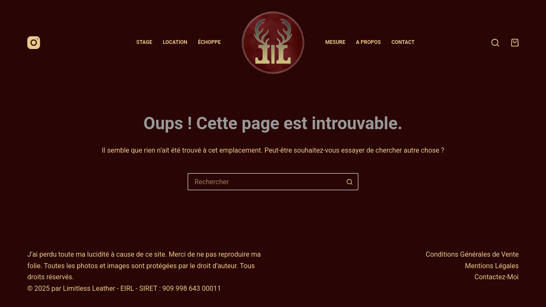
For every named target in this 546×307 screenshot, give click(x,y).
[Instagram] (33, 42)
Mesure (335, 42)
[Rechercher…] (264, 181)
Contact (403, 42)
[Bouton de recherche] (349, 181)
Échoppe (209, 42)
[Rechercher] (495, 42)
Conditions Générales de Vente (472, 254)
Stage (144, 42)
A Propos (368, 42)
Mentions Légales (492, 266)
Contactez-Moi (496, 277)
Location (175, 42)
